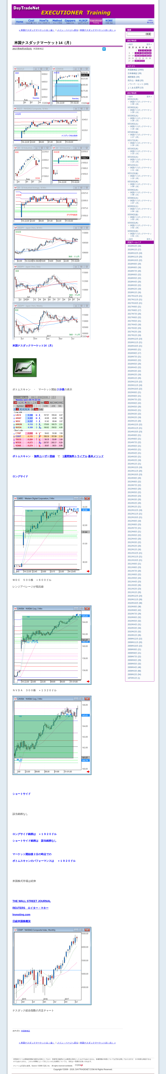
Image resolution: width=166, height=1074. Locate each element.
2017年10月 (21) (135, 303)
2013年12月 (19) (135, 467)
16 (140, 56)
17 (143, 56)
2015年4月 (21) (134, 410)
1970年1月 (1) (134, 678)
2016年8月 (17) (134, 353)
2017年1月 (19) (134, 335)
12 (150, 53)
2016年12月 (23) (135, 339)
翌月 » (149, 44)
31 (143, 61)
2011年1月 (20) (134, 592)
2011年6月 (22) (134, 574)
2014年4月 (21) (134, 453)
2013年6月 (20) (134, 489)
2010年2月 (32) (134, 631)
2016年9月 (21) (134, 349)
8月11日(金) (133, 173)
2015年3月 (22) (134, 414)
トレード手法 (57, 21)
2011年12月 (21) (135, 553)
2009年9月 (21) (134, 649)
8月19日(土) (133, 124)
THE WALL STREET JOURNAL (31, 901)
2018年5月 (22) (134, 278)
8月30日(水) (133, 107)
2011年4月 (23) (134, 581)
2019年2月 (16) (134, 246)
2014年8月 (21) (134, 439)
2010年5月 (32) (134, 621)
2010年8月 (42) (134, 610)
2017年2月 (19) (134, 332)
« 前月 (130, 44)
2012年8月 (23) (134, 524)
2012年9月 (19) (134, 521)
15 (136, 56)
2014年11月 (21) (135, 428)
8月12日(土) (133, 165)
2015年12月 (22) (135, 382)
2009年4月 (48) (134, 667)
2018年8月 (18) (134, 267)
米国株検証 (25, 1031)
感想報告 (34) (134, 77)
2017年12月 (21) (135, 296)
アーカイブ (136, 242)
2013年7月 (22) (134, 485)
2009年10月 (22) (135, 646)
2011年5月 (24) (134, 578)
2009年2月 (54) (134, 674)
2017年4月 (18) (134, 324)
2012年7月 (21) (134, 528)
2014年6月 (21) (134, 446)
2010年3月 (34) (134, 628)
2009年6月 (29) (134, 660)
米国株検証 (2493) (136, 70)
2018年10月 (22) (135, 260)
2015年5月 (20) (134, 407)
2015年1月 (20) (134, 421)
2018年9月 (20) (134, 264)
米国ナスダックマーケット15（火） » (98, 30)
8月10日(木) (133, 181)
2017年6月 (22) (134, 317)
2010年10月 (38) (135, 603)
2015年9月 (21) (134, 392)
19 (150, 56)
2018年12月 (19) (135, 253)
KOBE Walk (108, 21)
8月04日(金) (133, 214)
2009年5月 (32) (134, 664)
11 (147, 53)
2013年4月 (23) (134, 496)
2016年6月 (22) (134, 360)
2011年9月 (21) (134, 564)
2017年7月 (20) (134, 314)
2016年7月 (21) (134, 357)
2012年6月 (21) (134, 532)
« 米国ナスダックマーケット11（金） (37, 30)
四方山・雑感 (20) (135, 80)
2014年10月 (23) (135, 432)
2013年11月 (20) (135, 471)
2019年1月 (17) (134, 249)
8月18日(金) (133, 132)
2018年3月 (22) (134, 285)
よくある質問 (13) (135, 87)
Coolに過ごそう (31, 21)
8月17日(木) (133, 140)
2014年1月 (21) (134, 464)
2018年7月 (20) (134, 271)
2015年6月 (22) (134, 403)
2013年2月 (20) (134, 503)
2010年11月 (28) (135, 599)
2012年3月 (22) (134, 542)
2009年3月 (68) (134, 671)
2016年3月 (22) (134, 371)
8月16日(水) (133, 149)
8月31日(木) (133, 99)
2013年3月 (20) (134, 499)
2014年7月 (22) (134, 442)
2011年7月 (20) (134, 571)
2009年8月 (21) (134, 653)
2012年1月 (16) (134, 549)
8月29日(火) (133, 116)
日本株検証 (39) (135, 73)
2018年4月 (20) (134, 282)
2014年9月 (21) (134, 435)
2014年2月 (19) (134, 460)
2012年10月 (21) (135, 517)
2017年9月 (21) (134, 307)
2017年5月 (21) (134, 321)
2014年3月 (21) (134, 457)
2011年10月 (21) (135, 560)
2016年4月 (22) (134, 367)
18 (147, 56)
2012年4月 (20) (134, 539)
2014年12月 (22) (135, 424)
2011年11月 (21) (135, 557)
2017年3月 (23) (134, 328)
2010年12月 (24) (135, 596)
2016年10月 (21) (135, 346)
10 (143, 53)
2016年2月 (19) (134, 374)
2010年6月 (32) (134, 617)
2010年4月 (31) (134, 624)
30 (140, 61)
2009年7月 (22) (134, 656)
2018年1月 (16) (134, 292)
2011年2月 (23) (134, 589)
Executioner (95, 21)
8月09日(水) (133, 190)
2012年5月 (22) (134, 535)
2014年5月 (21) (134, 449)
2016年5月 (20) (134, 364)
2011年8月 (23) (134, 567)
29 (136, 61)
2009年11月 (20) (135, 642)
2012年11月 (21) (135, 514)
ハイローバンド (83, 21)
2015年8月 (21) (134, 396)
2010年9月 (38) (134, 606)
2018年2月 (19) (134, 289)
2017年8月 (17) (134, 310)
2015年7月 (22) (134, 399)
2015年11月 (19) (135, 385)
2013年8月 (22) (134, 482)
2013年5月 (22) (134, 492)
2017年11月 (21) (135, 299)
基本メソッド (96, 456)
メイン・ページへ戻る (67, 30)
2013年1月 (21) (134, 507)
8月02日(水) (133, 231)
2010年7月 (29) (134, 614)
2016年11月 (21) (135, 342)
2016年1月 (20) (134, 378)
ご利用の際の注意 (150, 21)
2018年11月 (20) (135, 257)
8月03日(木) (133, 223)
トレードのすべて (44, 21)
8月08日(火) (133, 198)
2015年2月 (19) (134, 417)
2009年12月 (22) (135, 639)
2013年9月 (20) (134, 478)
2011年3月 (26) (134, 585)
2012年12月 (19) (135, 510)
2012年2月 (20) (134, 546)
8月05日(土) (133, 206)
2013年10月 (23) (135, 474)
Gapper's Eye (70, 21)
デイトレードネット (20, 21)
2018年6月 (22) (134, 274)
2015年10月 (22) (135, 389)
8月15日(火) (133, 157)
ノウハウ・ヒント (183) (138, 84)
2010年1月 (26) (134, 635)
